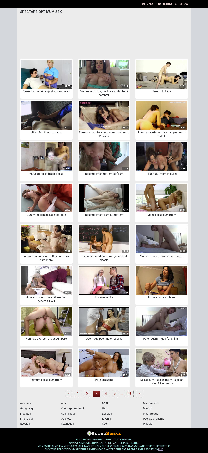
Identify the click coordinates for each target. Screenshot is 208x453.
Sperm (106, 423)
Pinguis (147, 423)
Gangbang (26, 408)
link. (160, 449)
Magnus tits (150, 403)
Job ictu (66, 418)
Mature (147, 408)
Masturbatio (150, 413)
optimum (164, 4)
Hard (105, 408)
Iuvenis (106, 418)
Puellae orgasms (153, 418)
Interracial (26, 418)
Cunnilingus (68, 413)
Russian (25, 423)
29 (128, 393)
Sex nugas (67, 423)
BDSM (106, 403)
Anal (64, 403)
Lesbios (107, 413)
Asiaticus (26, 403)
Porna (147, 4)
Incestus (25, 413)
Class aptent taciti (72, 408)
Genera (181, 4)
